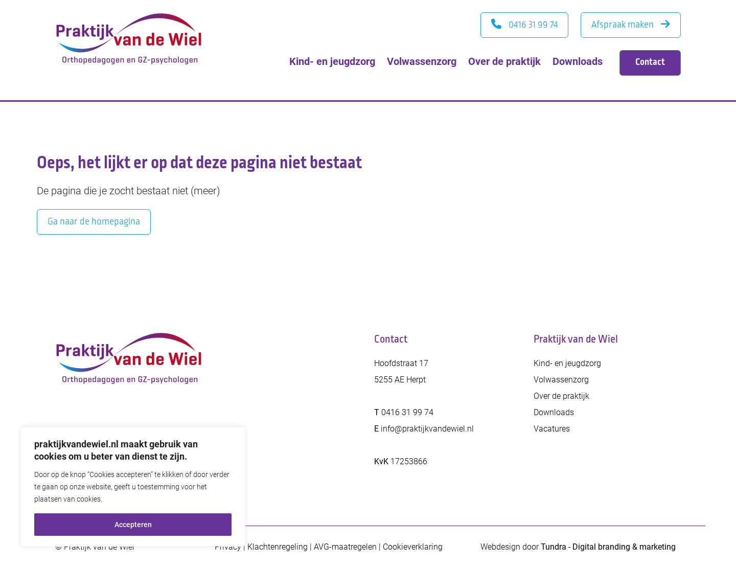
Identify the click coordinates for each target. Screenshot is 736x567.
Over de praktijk (504, 60)
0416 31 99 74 (524, 24)
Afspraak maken (630, 24)
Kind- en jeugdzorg (332, 60)
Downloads (578, 60)
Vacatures (552, 428)
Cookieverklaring (413, 546)
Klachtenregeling (277, 546)
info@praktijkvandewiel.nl (427, 428)
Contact (650, 62)
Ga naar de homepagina (94, 221)
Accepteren (133, 524)
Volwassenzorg (421, 60)
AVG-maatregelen (345, 546)
